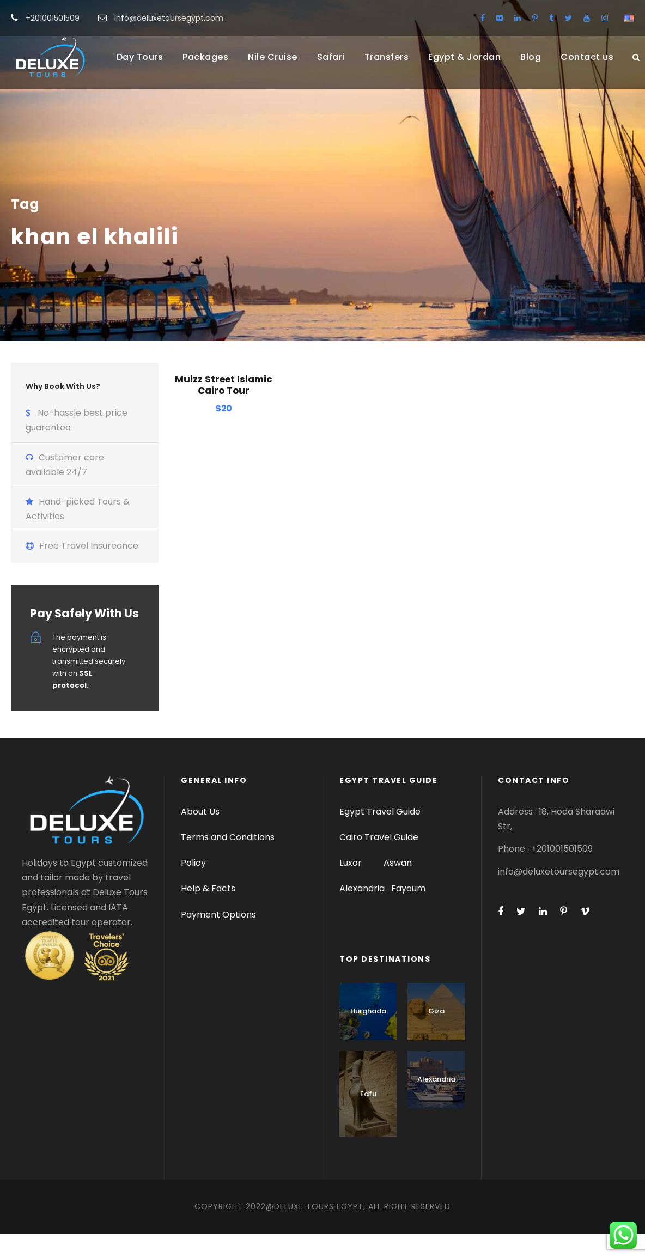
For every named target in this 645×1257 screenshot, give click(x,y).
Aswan (398, 885)
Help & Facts (208, 911)
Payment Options (218, 937)
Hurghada (368, 1034)
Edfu (368, 1117)
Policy (193, 885)
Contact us (587, 57)
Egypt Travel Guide (380, 834)
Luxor (351, 885)
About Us (200, 834)
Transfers (386, 57)
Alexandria (362, 911)
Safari (331, 57)
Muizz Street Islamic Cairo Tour (223, 408)
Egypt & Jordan (464, 57)
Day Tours (140, 57)
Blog (530, 57)
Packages (205, 57)
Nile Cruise (272, 57)
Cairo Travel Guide (378, 860)
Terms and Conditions (228, 860)
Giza (436, 1034)
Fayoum (408, 911)
